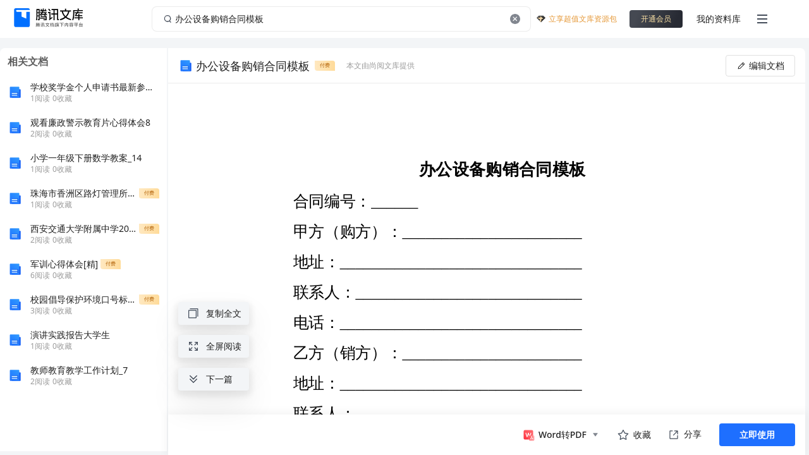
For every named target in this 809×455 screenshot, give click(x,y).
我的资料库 (718, 19)
